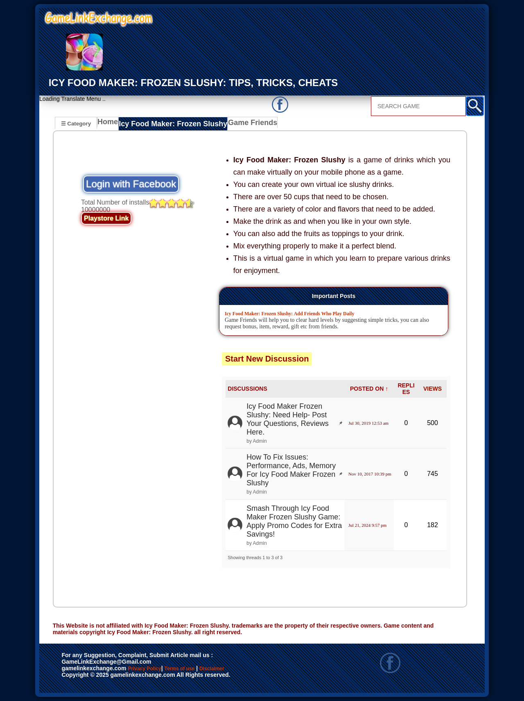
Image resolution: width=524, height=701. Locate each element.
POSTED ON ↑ (369, 388)
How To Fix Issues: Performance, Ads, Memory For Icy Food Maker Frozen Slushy (291, 470)
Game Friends (239, 124)
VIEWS (432, 388)
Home (109, 124)
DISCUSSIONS (247, 388)
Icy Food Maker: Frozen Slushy (168, 124)
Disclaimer (250, 669)
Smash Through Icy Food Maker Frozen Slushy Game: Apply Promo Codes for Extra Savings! (294, 521)
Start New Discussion (267, 358)
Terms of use (203, 669)
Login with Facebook (131, 183)
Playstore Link (106, 218)
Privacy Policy (153, 669)
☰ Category (76, 123)
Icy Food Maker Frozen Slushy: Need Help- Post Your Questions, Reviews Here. (287, 419)
